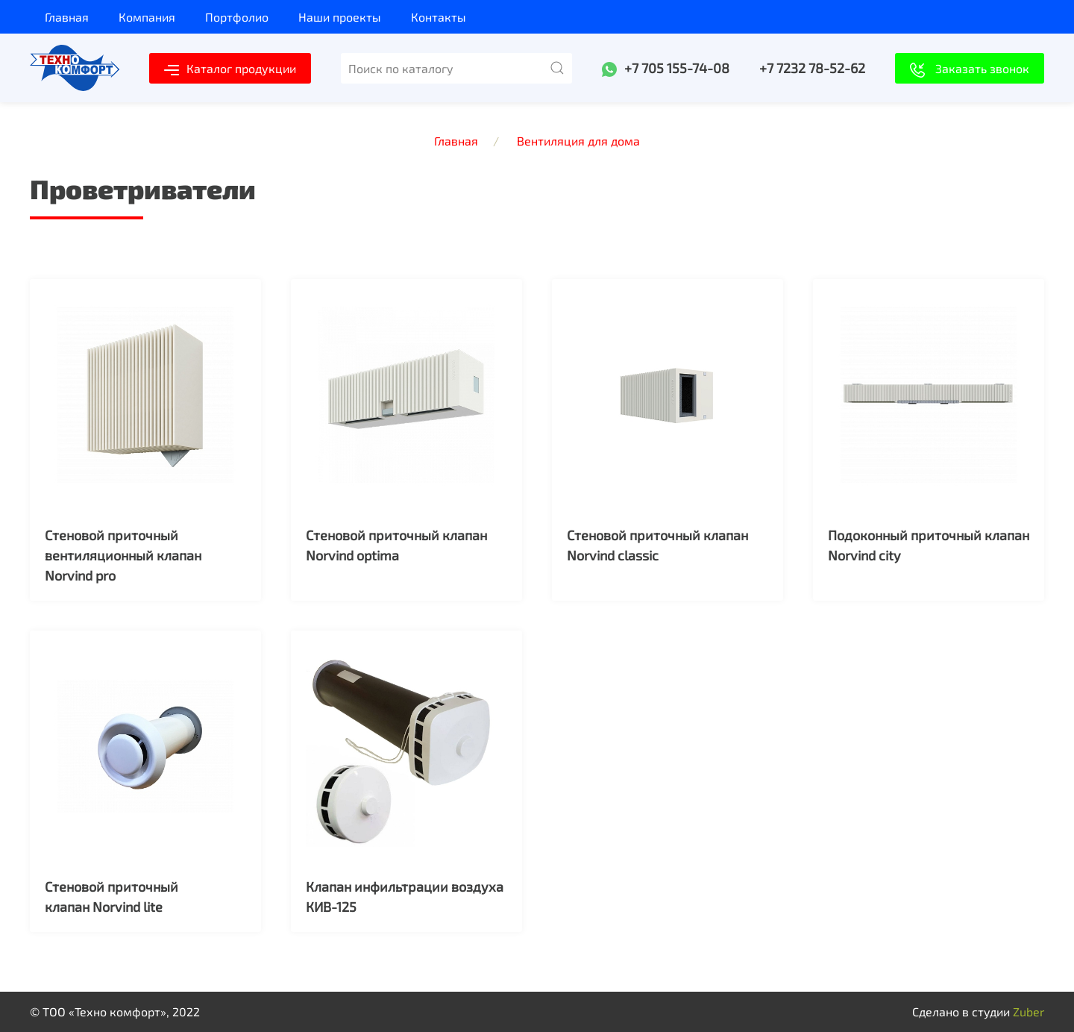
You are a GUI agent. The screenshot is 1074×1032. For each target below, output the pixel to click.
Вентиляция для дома (578, 141)
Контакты (438, 17)
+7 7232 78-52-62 (812, 68)
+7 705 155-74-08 (676, 68)
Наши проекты (339, 17)
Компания (147, 17)
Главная (67, 17)
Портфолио (236, 17)
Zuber (1028, 1011)
